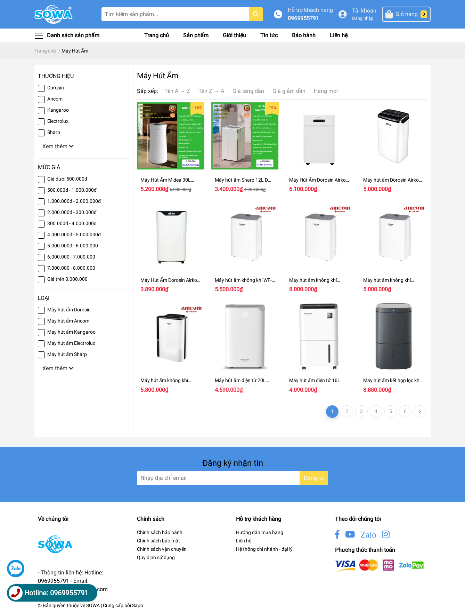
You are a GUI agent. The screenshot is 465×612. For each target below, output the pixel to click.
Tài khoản (364, 10)
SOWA (93, 605)
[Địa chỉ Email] (232, 478)
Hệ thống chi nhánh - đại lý (264, 549)
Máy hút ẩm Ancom (68, 321)
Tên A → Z (177, 91)
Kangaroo (58, 110)
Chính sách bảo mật (158, 540)
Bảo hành (304, 35)
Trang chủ (156, 35)
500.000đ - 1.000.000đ (72, 190)
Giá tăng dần (248, 91)
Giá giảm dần (288, 91)
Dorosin (55, 87)
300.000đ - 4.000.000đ (72, 223)
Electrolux (57, 121)
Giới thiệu (234, 35)
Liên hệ (339, 35)
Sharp (53, 132)
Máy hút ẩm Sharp (67, 354)
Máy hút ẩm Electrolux (71, 343)
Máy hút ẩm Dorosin (69, 309)
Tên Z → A (211, 91)
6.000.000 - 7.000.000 (71, 257)
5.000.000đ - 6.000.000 (72, 245)
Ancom (55, 99)
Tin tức (269, 35)
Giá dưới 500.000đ (67, 179)
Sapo (137, 605)
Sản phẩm (196, 35)
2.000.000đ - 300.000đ (72, 212)
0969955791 (303, 18)
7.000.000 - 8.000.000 (71, 268)
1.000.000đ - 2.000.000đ (74, 201)
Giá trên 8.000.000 (67, 279)
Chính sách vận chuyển (162, 549)
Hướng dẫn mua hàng (259, 532)
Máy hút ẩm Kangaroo (71, 332)
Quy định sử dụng (156, 557)
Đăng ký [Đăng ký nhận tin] (314, 478)
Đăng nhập (362, 18)
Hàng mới (326, 91)
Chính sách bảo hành (159, 532)
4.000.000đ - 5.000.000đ (74, 234)
